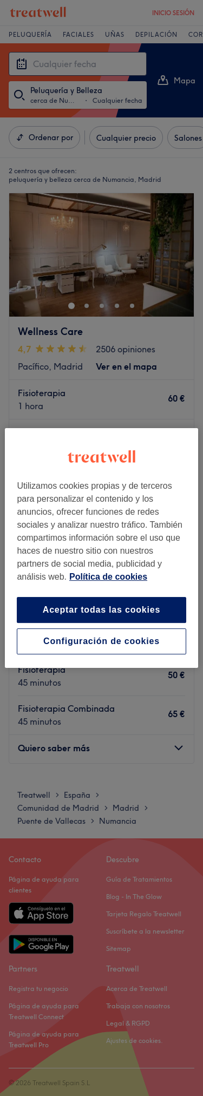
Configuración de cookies (101, 641)
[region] (101, 548)
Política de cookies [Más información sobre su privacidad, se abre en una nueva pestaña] (108, 576)
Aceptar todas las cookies (101, 609)
